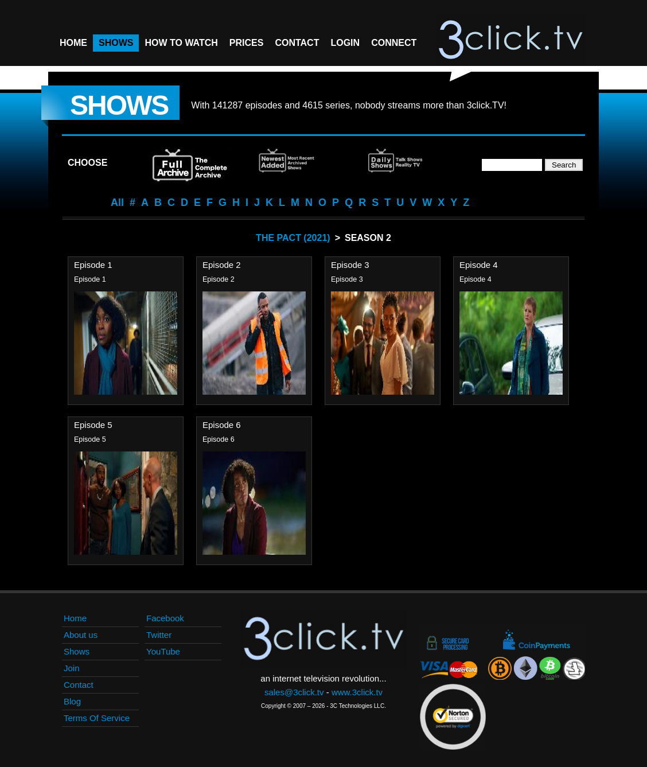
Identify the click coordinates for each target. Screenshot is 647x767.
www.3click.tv (357, 692)
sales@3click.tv (294, 692)
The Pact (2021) (293, 238)
